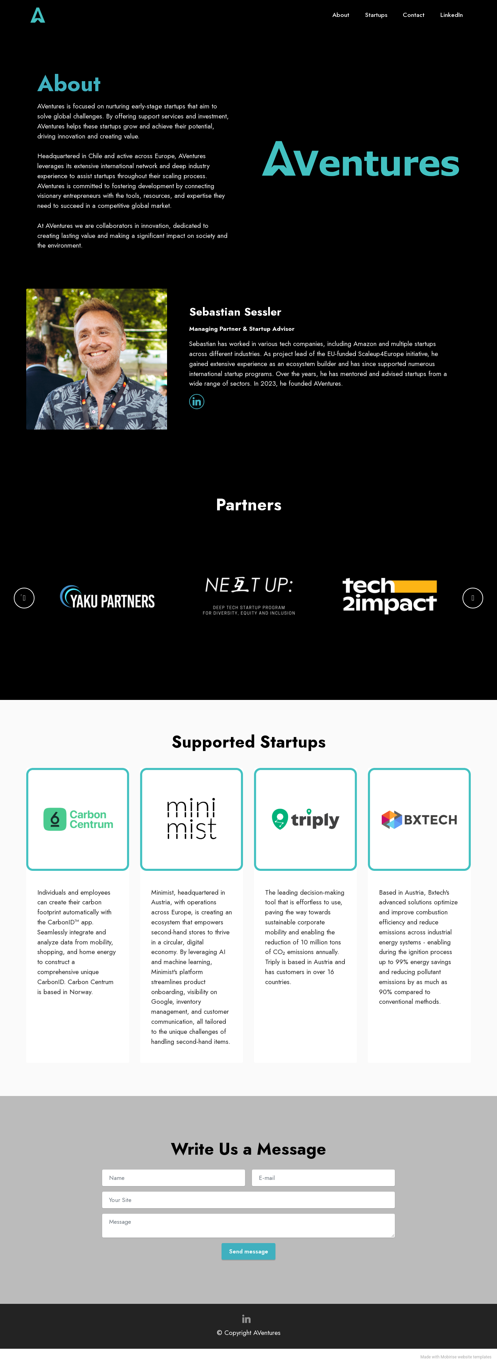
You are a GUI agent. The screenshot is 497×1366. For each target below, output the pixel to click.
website (465, 1357)
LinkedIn (451, 16)
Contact (414, 16)
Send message (248, 1251)
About (340, 16)
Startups (376, 16)
